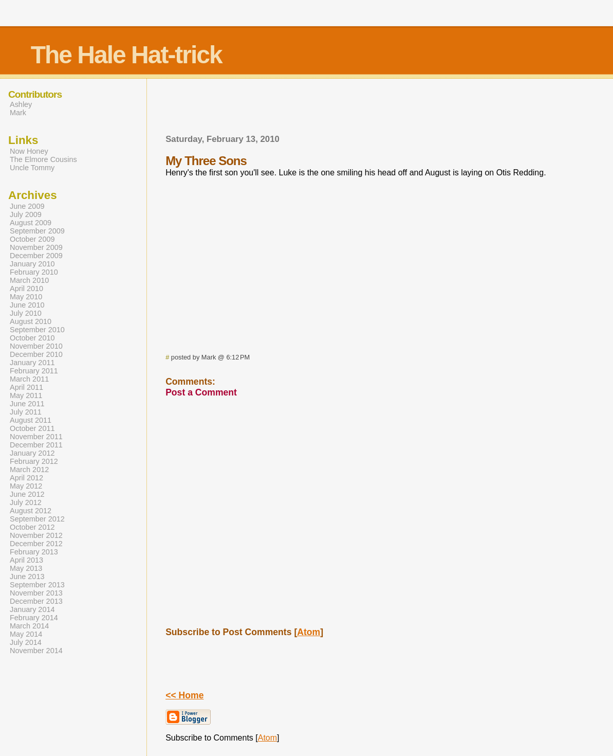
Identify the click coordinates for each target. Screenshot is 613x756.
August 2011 (30, 420)
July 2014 (26, 642)
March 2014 (29, 626)
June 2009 (27, 206)
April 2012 (26, 478)
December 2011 (36, 445)
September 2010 (37, 330)
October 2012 (32, 527)
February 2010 (34, 272)
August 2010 (30, 321)
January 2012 (32, 453)
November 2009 (36, 247)
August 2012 (30, 511)
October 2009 (32, 239)
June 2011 (27, 404)
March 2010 (29, 280)
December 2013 (36, 601)
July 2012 (26, 502)
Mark (18, 113)
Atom (308, 632)
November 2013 (36, 593)
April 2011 (26, 387)
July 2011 (26, 412)
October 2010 (32, 338)
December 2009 (36, 255)
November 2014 (36, 650)
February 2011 (34, 371)
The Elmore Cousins (43, 159)
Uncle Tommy (32, 168)
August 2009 (30, 223)
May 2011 (26, 395)
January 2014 (32, 609)
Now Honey (29, 151)
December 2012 (36, 543)
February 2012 (34, 461)
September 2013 (37, 585)
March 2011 (29, 379)
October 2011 (32, 428)
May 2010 (26, 297)
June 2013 (27, 576)
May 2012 (26, 486)
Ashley (21, 104)
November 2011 (36, 437)
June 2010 (27, 305)
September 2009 (37, 231)
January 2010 (32, 264)
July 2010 (26, 313)
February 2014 (34, 618)
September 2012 (37, 519)
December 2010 (36, 354)
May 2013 (26, 568)
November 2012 (36, 535)
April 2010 (26, 288)
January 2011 (32, 362)
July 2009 (26, 214)
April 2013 (26, 560)
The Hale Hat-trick (126, 54)
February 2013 (34, 552)
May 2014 (26, 634)
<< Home (184, 695)
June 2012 (27, 494)
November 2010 (36, 346)
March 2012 (29, 469)
